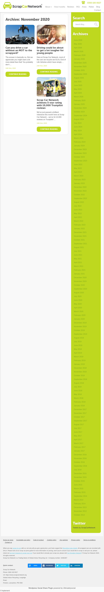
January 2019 (79, 364)
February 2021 (79, 270)
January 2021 (79, 274)
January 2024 (79, 146)
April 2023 (78, 172)
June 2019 (78, 345)
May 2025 (78, 89)
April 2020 (78, 308)
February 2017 (79, 447)
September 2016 (80, 466)
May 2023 (78, 168)
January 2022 (79, 229)
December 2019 (80, 323)
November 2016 (80, 458)
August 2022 (79, 202)
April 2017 (78, 440)
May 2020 (78, 304)
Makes (91, 7)
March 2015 (78, 488)
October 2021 (79, 240)
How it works (59, 7)
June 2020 (78, 300)
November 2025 (80, 66)
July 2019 (78, 342)
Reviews (70, 7)
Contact (97, 10)
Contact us (8, 542)
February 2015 (79, 492)
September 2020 (80, 289)
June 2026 (78, 40)
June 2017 (78, 432)
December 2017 (80, 409)
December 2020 (80, 277)
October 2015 (79, 481)
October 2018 (79, 375)
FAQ (78, 7)
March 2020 (78, 311)
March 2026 (78, 51)
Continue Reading (17, 74)
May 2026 (78, 44)
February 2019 (79, 360)
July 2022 (78, 206)
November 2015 (80, 477)
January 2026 (79, 59)
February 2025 (79, 100)
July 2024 (78, 123)
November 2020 (80, 281)
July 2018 (78, 387)
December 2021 (80, 232)
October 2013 (79, 515)
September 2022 (80, 198)
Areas (84, 7)
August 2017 (79, 424)
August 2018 (79, 383)
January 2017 (79, 451)
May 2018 (78, 394)
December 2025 (80, 63)
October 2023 (79, 157)
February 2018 (79, 402)
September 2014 (80, 496)
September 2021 (80, 244)
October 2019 (79, 330)
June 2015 (78, 485)
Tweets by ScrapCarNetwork (84, 528)
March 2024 (78, 138)
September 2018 (80, 379)
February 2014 (79, 504)
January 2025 (79, 104)
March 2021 (78, 266)
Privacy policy (75, 540)
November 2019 (80, 326)
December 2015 (80, 473)
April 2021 (78, 262)
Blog (98, 7)
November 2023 (80, 153)
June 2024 (78, 127)
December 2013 (80, 507)
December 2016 (80, 455)
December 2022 (80, 187)
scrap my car (17, 548)
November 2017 (80, 413)
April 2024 (78, 134)
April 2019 (78, 353)
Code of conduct (38, 540)
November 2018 (80, 372)
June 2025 (78, 85)
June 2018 (78, 391)
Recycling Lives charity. (70, 548)
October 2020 (79, 285)
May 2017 (78, 436)
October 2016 (79, 462)
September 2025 (80, 74)
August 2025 (79, 78)
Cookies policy (51, 540)
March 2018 (78, 398)
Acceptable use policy (23, 540)
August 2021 (79, 247)
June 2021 (78, 255)
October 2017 (79, 417)
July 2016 (78, 470)
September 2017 (80, 421)
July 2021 (78, 251)
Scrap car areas (8, 540)
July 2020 (78, 296)
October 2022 (79, 195)
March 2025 (78, 97)
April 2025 (78, 93)
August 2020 (79, 293)
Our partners (63, 540)
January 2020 (79, 319)
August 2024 (79, 119)
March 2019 (78, 357)
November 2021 (80, 236)
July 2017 (78, 428)
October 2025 (79, 70)
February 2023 (79, 180)
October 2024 (79, 112)
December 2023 (80, 149)
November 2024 (80, 108)
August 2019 (79, 338)
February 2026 (79, 55)
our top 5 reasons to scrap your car (21, 553)
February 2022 (79, 225)
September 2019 (80, 334)
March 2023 (78, 176)
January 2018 (79, 406)
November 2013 (80, 511)
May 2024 (78, 131)
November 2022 (80, 191)
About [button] (48, 7)
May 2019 (78, 349)
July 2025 (78, 82)
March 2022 (78, 221)
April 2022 (78, 217)
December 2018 (80, 368)
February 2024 (79, 142)
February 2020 (79, 315)
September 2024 (80, 115)
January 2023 (79, 183)
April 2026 (78, 48)
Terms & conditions (89, 540)
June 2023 (78, 164)
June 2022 (78, 210)
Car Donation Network (74, 553)
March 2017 (78, 443)
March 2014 (78, 500)
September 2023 (80, 161)
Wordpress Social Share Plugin (41, 588)
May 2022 (78, 213)
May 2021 (78, 259)
